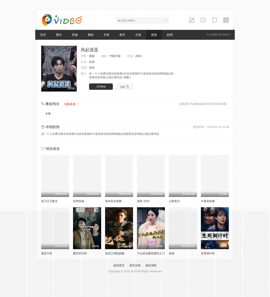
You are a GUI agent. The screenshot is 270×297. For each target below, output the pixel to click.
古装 (138, 34)
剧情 (170, 34)
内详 (92, 61)
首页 (43, 34)
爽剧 (91, 34)
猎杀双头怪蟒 (113, 201)
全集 (48, 113)
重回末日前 (80, 253)
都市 (122, 34)
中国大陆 (115, 56)
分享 (124, 86)
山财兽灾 (174, 201)
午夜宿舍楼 (208, 201)
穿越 (75, 34)
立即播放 (101, 86)
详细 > (127, 77)
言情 (106, 34)
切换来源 (71, 104)
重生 (59, 34)
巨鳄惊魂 (78, 201)
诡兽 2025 (143, 201)
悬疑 (154, 34)
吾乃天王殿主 (49, 201)
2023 (138, 56)
